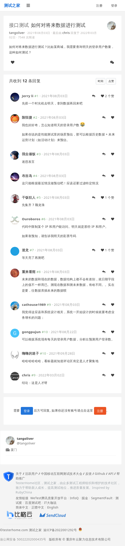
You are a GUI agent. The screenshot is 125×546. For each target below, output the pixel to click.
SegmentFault (101, 498)
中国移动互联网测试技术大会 (61, 473)
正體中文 (37, 507)
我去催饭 (29, 154)
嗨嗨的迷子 (30, 353)
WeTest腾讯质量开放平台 (48, 498)
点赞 (111, 81)
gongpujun (31, 332)
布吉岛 (27, 175)
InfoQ (74, 498)
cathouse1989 (34, 304)
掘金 (85, 498)
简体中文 (22, 507)
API (110, 473)
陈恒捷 (27, 117)
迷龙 (25, 250)
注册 (99, 5)
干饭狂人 (29, 197)
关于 (19, 473)
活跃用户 (31, 473)
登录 (114, 5)
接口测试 (19, 25)
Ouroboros (31, 219)
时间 (100, 81)
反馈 (88, 473)
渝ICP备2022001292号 (59, 530)
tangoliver (17, 33)
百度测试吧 (33, 503)
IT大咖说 (50, 503)
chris (66, 33)
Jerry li (27, 96)
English (52, 507)
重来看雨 (29, 271)
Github (100, 473)
